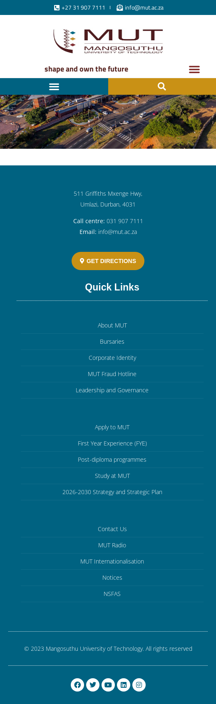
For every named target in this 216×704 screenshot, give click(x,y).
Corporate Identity (112, 358)
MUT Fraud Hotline (112, 374)
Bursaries (112, 341)
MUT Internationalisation (112, 561)
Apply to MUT (112, 427)
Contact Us (112, 529)
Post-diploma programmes (112, 459)
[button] (194, 69)
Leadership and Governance (112, 390)
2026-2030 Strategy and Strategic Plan (112, 492)
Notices (112, 577)
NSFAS (112, 594)
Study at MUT (112, 476)
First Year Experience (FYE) (112, 443)
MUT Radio (112, 545)
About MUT (112, 325)
